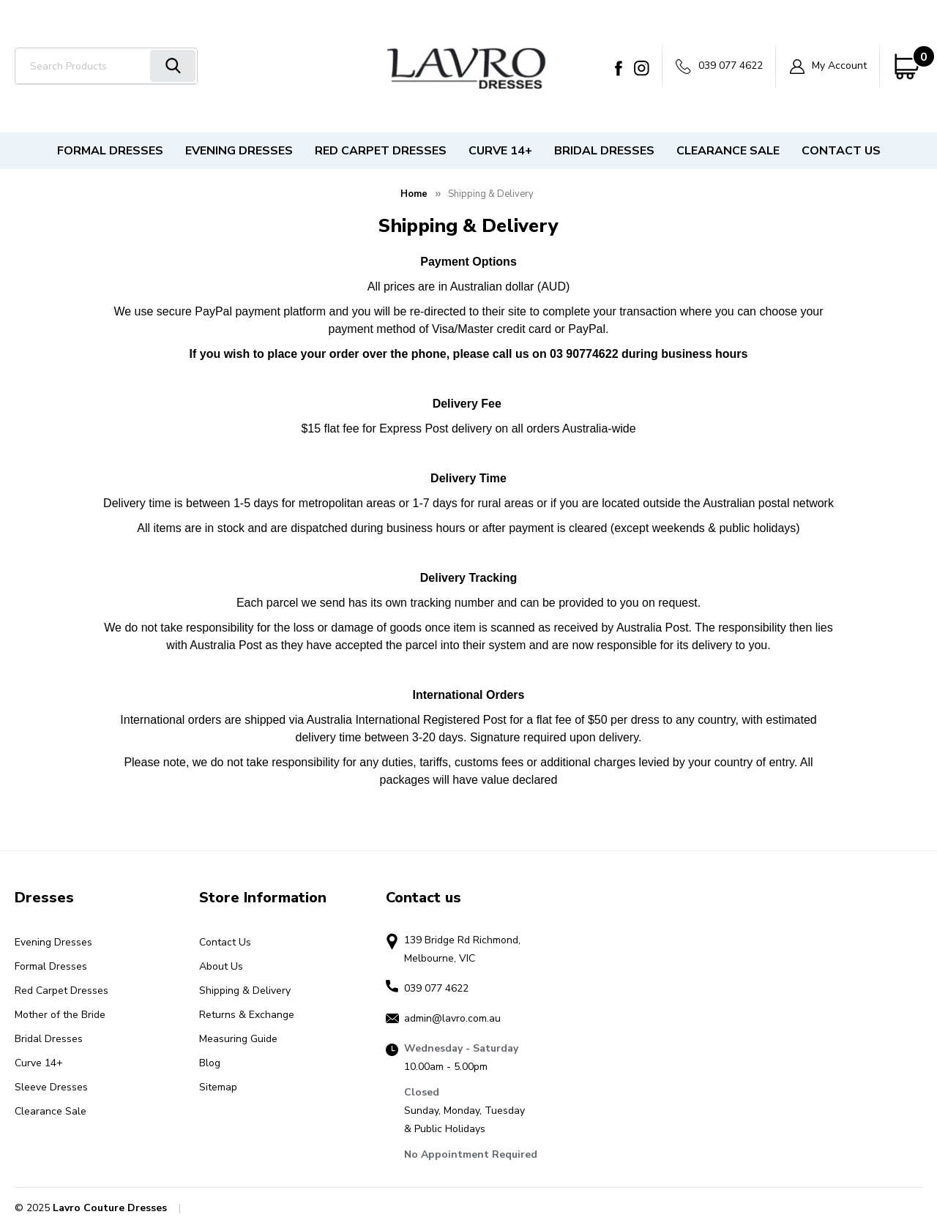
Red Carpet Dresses (381, 151)
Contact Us (841, 151)
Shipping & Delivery (245, 990)
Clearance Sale (728, 151)
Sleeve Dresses (51, 1087)
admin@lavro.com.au (452, 1018)
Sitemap (218, 1087)
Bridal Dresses (604, 151)
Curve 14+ (500, 151)
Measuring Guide (238, 1039)
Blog (209, 1063)
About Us (221, 966)
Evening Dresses (239, 151)
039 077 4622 (719, 66)
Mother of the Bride (60, 1015)
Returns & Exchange (246, 1015)
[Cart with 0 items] (908, 66)
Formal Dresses (110, 151)
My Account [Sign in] (828, 66)
